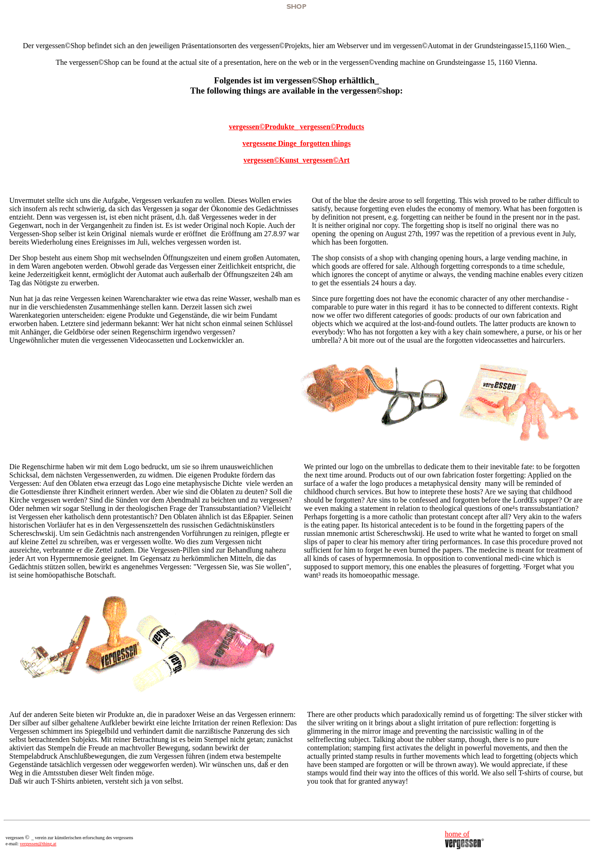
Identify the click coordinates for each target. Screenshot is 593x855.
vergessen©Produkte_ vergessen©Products (296, 127)
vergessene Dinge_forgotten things (296, 143)
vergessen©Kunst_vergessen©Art (296, 160)
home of (457, 834)
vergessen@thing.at (38, 843)
